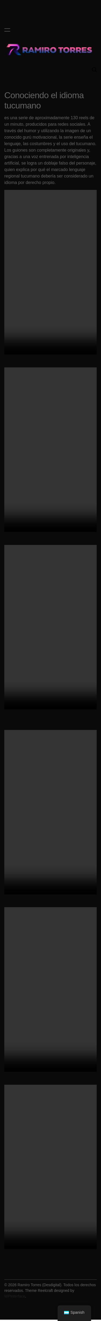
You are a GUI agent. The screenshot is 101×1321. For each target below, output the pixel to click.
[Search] (94, 69)
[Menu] (7, 29)
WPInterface (14, 1296)
